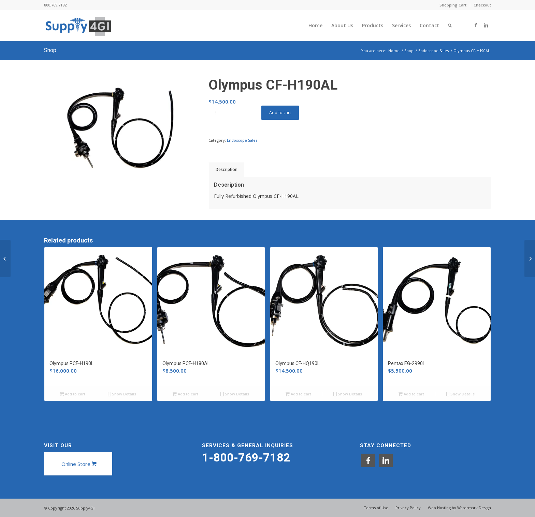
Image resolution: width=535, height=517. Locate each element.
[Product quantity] (215, 113)
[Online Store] (78, 463)
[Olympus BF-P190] (5, 258)
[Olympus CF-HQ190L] (529, 258)
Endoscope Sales (242, 140)
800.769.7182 (55, 4)
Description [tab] (226, 169)
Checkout (482, 4)
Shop (50, 50)
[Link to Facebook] (476, 25)
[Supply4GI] (78, 25)
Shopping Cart (452, 4)
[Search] (450, 25)
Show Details (122, 394)
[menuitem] (453, 5)
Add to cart (280, 112)
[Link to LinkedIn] (486, 25)
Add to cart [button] (73, 394)
